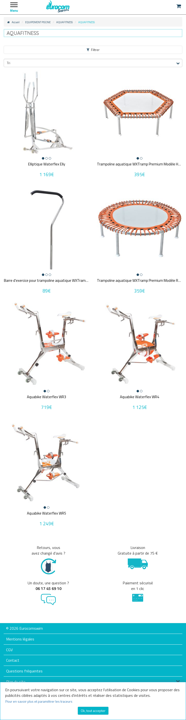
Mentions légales (20, 639)
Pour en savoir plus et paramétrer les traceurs (38, 701)
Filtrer (93, 49)
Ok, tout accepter (93, 710)
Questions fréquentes (24, 671)
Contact (12, 660)
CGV (9, 650)
